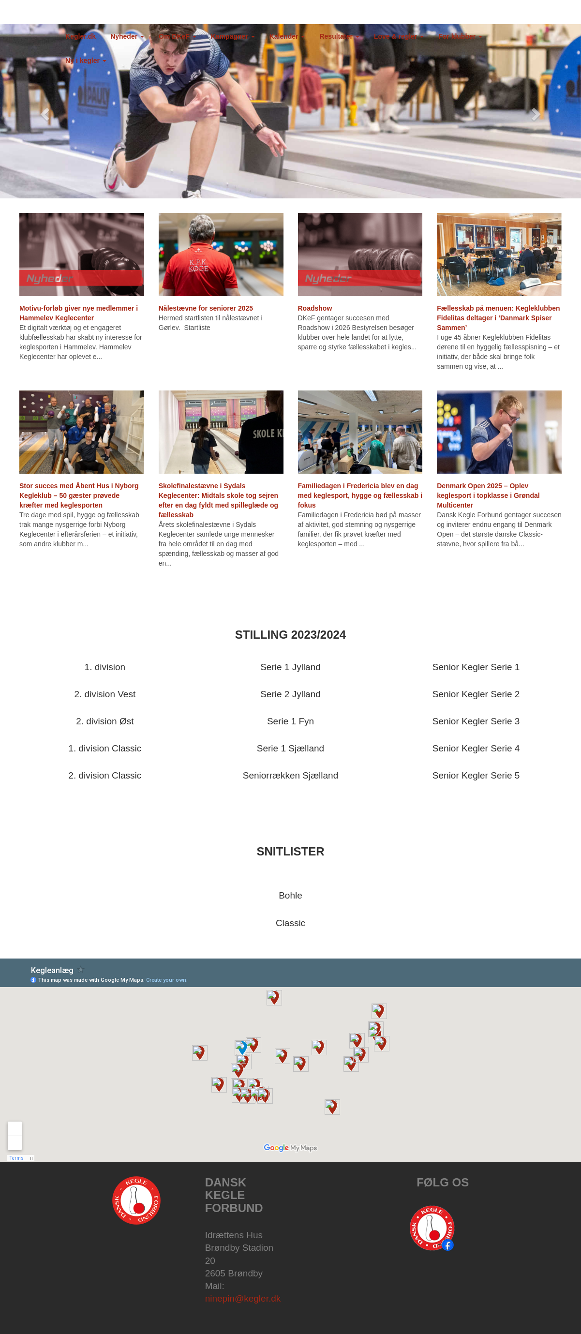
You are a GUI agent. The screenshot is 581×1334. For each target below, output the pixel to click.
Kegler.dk (80, 36)
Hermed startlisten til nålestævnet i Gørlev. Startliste (211, 322)
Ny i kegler (85, 60)
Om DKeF (177, 36)
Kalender (287, 36)
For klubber (460, 36)
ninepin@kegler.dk (243, 1298)
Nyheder (127, 36)
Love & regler (399, 36)
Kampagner (233, 36)
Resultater (339, 36)
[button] (43, 111)
